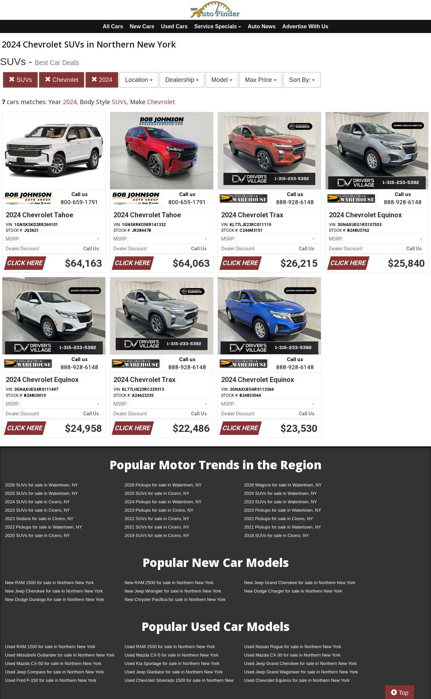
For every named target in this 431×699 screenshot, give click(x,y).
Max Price (260, 79)
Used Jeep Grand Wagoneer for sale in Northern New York (301, 671)
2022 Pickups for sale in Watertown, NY (43, 527)
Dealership (182, 79)
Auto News (262, 26)
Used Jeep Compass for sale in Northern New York (54, 671)
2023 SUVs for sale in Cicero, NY (37, 510)
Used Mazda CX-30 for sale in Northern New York (292, 655)
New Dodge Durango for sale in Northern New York (54, 599)
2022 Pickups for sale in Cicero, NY (278, 518)
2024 (101, 79)
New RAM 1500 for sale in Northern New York (49, 582)
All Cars (113, 26)
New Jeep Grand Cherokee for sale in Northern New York (299, 582)
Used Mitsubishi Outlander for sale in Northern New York (59, 655)
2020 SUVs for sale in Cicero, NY (37, 535)
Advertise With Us (305, 26)
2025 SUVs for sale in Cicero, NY (157, 493)
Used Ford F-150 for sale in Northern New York (50, 680)
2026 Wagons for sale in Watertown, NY (283, 484)
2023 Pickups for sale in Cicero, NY (159, 510)
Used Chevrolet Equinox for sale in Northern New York (297, 680)
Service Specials (217, 26)
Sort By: (302, 79)
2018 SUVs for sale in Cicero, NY (276, 535)
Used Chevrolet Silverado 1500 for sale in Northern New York (179, 682)
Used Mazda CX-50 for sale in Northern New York (53, 663)
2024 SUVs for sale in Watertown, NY (280, 493)
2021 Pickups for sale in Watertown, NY (282, 527)
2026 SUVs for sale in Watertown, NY (41, 484)
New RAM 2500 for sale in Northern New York (169, 582)
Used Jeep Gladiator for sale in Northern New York (174, 671)
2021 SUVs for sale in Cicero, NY (157, 527)
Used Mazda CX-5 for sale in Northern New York (172, 655)
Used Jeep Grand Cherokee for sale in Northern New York (300, 663)
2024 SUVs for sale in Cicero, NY (37, 501)
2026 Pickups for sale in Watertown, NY (163, 484)
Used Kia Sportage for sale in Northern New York (172, 663)
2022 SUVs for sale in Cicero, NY (157, 518)
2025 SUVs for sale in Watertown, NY (41, 493)
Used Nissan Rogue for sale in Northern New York (292, 646)
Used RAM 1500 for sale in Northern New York (50, 646)
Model (221, 79)
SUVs (20, 79)
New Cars (142, 26)
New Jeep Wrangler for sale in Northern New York (173, 591)
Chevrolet (61, 79)
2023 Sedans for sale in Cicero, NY (39, 518)
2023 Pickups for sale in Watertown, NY (282, 510)
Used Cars (174, 26)
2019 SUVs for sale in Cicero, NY (157, 535)
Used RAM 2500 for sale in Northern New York (170, 646)
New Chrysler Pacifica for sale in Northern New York (175, 599)
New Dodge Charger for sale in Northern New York (293, 591)
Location (139, 79)
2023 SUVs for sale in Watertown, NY (280, 501)
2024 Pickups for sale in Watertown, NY (163, 501)
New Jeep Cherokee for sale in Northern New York (54, 591)
